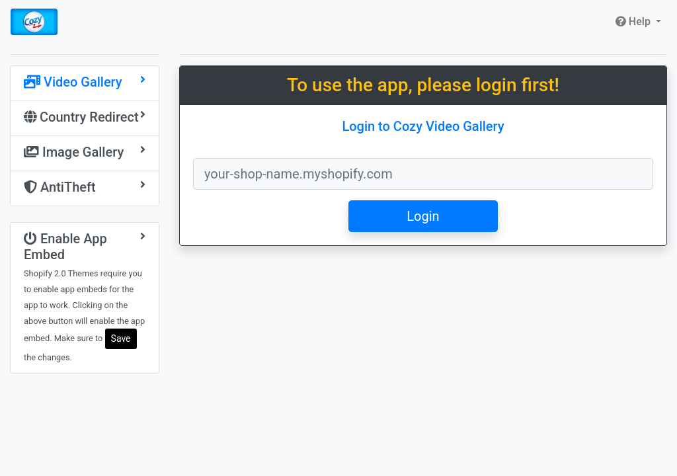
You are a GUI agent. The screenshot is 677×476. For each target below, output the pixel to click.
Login (423, 216)
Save (121, 338)
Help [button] (634, 21)
